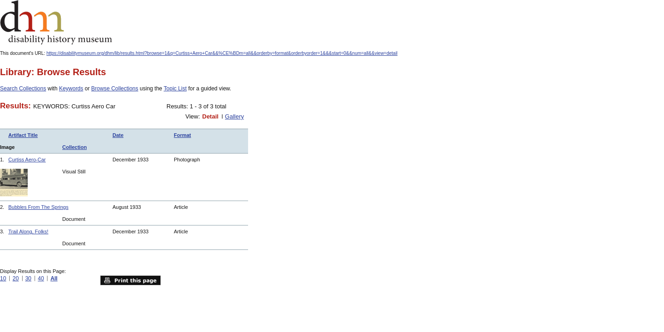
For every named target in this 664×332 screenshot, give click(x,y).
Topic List (175, 88)
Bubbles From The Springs (38, 207)
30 (28, 278)
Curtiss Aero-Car (27, 159)
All (53, 278)
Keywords (71, 88)
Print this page (130, 280)
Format (182, 135)
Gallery (234, 116)
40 (41, 278)
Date (118, 135)
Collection (74, 147)
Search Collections (23, 88)
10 (3, 278)
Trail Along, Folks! (28, 231)
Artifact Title (23, 135)
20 (15, 278)
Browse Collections (114, 88)
